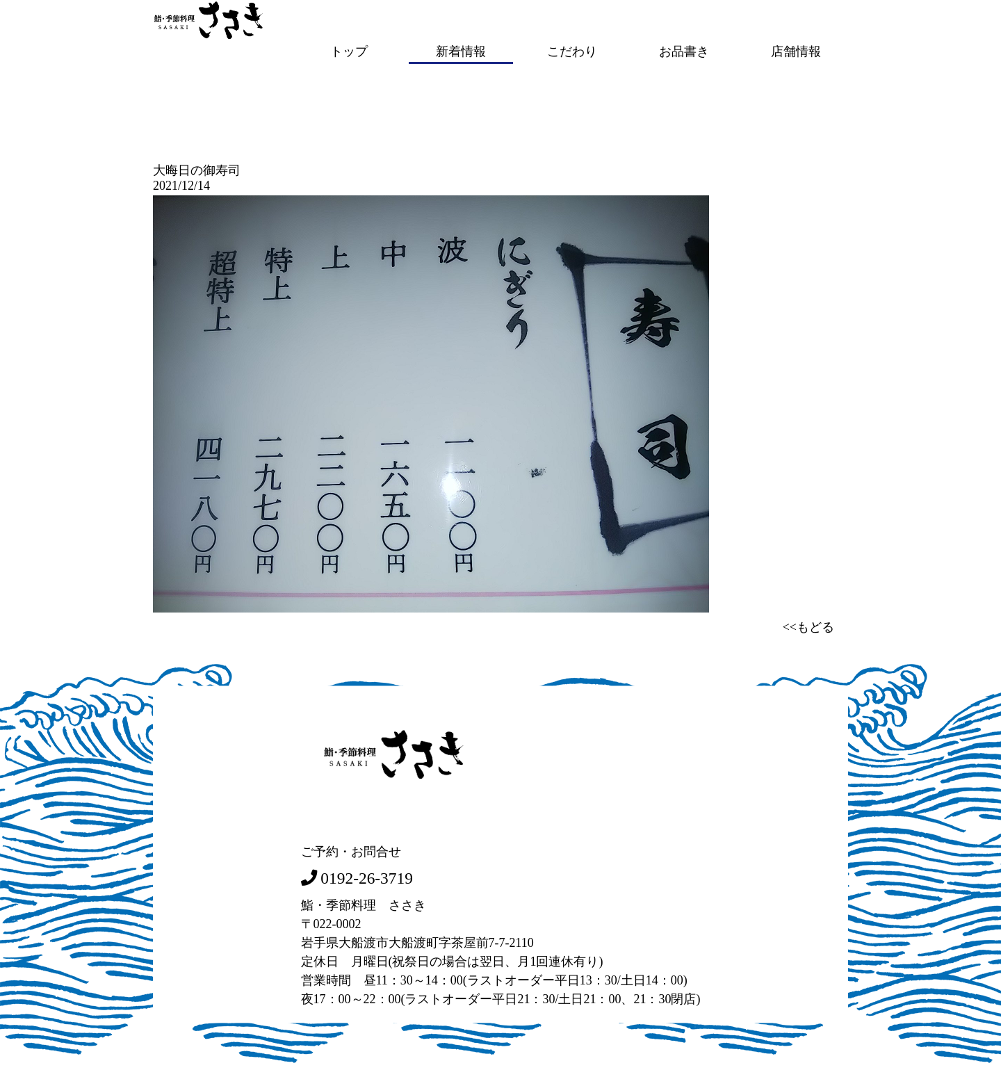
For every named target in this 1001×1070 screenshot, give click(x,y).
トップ (349, 50)
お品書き (684, 50)
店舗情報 (796, 50)
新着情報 (461, 50)
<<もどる (808, 626)
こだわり (572, 50)
